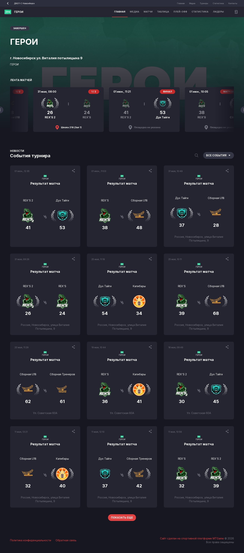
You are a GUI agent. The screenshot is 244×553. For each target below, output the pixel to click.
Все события (218, 155)
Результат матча (45, 183)
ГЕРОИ (18, 11)
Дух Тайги (62, 200)
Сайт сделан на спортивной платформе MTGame (192, 538)
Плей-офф (180, 11)
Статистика (218, 3)
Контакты (232, 3)
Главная (181, 3)
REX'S (105, 200)
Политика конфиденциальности (30, 540)
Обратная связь (66, 540)
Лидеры (218, 11)
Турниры (204, 3)
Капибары (139, 286)
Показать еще (122, 517)
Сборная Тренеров (62, 374)
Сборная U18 (139, 200)
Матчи (148, 11)
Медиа (192, 3)
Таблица (163, 11)
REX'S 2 (28, 200)
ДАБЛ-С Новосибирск (19, 3)
